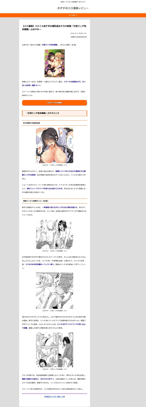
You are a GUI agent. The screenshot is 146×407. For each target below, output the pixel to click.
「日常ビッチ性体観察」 (54, 103)
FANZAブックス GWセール (54, 397)
